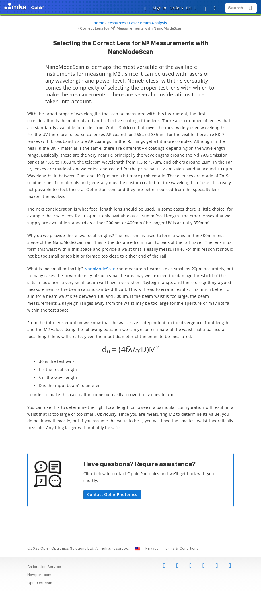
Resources (116, 22)
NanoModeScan (100, 268)
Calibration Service (44, 567)
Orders (176, 8)
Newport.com (39, 575)
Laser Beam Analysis (148, 22)
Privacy (151, 549)
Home (98, 22)
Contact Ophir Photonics (112, 494)
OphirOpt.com (39, 583)
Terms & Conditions (181, 549)
